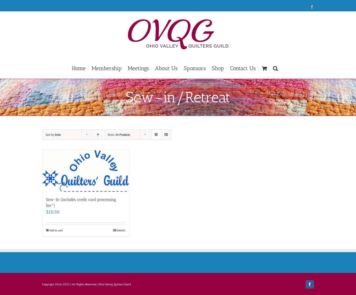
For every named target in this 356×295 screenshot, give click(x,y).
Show (119, 134)
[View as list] (166, 134)
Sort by (53, 134)
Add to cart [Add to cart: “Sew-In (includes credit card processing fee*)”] (56, 230)
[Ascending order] (98, 135)
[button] (275, 68)
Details (120, 230)
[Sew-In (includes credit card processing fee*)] (85, 171)
